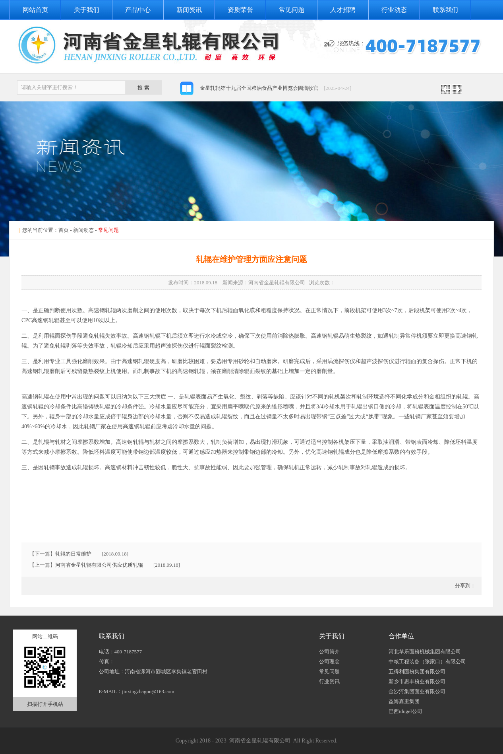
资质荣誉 (240, 9)
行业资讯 (329, 681)
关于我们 (86, 9)
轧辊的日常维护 (73, 554)
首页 (63, 230)
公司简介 (329, 652)
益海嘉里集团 (404, 701)
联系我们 (445, 9)
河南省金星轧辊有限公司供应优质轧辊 (99, 565)
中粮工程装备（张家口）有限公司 (427, 662)
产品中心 (138, 9)
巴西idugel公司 (405, 711)
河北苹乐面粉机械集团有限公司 (425, 652)
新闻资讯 (189, 9)
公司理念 (329, 662)
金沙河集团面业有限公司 (417, 691)
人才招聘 (343, 9)
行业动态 (394, 9)
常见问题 (291, 9)
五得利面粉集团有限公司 (417, 671)
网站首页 (35, 9)
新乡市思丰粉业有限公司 (417, 681)
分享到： (465, 586)
